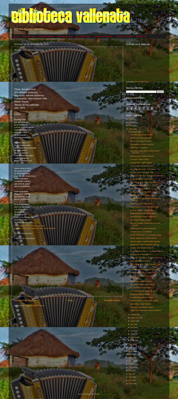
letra (41, 228)
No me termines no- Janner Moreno (143, 238)
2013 (131, 374)
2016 (131, 364)
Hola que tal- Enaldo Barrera (140, 254)
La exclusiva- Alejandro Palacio (141, 297)
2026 (131, 119)
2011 (131, 377)
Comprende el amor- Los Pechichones (144, 273)
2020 (131, 351)
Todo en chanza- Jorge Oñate (141, 204)
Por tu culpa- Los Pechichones (141, 166)
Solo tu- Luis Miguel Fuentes (140, 141)
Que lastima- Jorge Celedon (140, 304)
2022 (131, 345)
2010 (131, 380)
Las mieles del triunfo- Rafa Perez (142, 169)
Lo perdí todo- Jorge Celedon (141, 163)
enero (133, 340)
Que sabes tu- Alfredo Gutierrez (142, 144)
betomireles (26, 228)
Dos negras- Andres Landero (141, 220)
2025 (131, 122)
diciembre (134, 132)
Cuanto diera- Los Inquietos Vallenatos (144, 192)
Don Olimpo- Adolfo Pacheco (141, 281)
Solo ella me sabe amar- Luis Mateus (144, 182)
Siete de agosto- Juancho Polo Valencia (145, 241)
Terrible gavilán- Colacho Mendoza (143, 228)
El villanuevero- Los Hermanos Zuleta (144, 301)
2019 (131, 354)
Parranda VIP (141, 36)
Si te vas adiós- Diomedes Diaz (142, 172)
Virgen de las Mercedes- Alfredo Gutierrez (145, 310)
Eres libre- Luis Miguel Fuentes (141, 307)
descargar (35, 228)
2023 (131, 129)
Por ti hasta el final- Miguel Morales (143, 291)
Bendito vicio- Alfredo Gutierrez (141, 248)
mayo (133, 331)
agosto (133, 321)
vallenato (51, 228)
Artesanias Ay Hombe (124, 36)
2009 (131, 384)
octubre (134, 314)
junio (133, 327)
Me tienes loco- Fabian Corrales (142, 156)
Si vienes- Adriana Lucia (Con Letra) (143, 269)
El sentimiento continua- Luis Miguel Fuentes (147, 251)
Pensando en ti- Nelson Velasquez (143, 217)
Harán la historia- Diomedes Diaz (142, 213)
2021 (131, 348)
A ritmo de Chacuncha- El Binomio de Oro (145, 258)
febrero (133, 337)
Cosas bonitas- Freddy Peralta (141, 179)
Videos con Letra (28, 36)
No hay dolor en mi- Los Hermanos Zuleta (145, 235)
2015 (131, 367)
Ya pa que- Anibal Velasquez (141, 189)
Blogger (97, 394)
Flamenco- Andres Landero (140, 294)
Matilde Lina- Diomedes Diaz (141, 138)
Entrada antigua (112, 300)
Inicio (16, 36)
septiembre (135, 318)
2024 (131, 126)
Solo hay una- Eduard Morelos (141, 135)
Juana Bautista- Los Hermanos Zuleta (144, 207)
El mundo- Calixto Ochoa (139, 159)
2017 (131, 361)
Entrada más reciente (25, 300)
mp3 (45, 228)
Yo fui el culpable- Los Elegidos (141, 210)
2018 (131, 357)
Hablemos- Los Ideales (138, 148)
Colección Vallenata (46, 36)
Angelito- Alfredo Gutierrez (140, 195)
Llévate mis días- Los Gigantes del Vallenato (146, 176)
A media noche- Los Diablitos (141, 232)
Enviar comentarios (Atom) (35, 305)
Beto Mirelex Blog (83, 36)
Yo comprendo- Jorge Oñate (140, 288)
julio (132, 324)
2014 (131, 371)
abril (132, 334)
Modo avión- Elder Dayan (139, 185)
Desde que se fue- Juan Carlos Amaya (144, 245)
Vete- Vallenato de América (140, 261)
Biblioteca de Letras (64, 36)
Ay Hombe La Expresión (103, 36)
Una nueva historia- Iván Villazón (142, 284)
